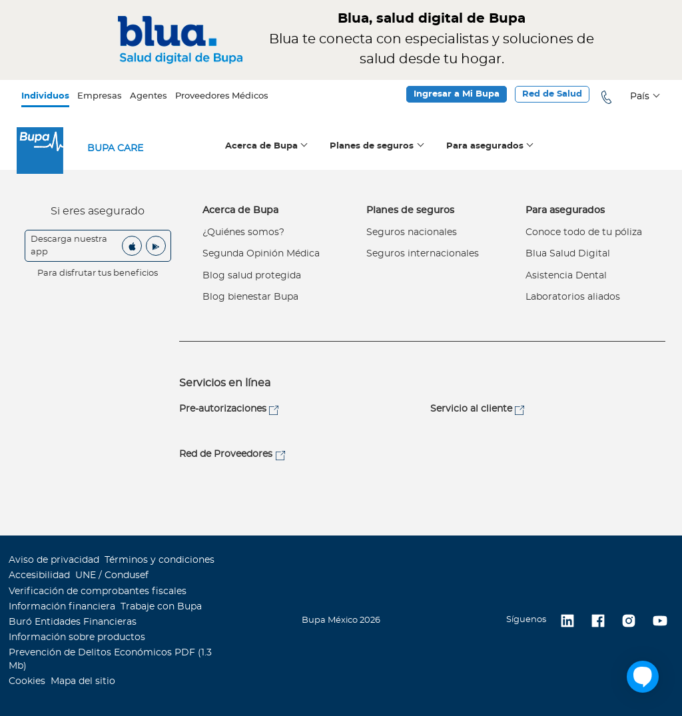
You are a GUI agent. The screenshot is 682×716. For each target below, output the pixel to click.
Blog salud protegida (251, 275)
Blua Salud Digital (567, 253)
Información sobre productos (77, 637)
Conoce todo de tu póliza (583, 232)
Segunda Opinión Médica (261, 253)
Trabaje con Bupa (161, 606)
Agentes (148, 96)
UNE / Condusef (112, 575)
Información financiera (62, 606)
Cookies (27, 681)
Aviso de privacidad (54, 560)
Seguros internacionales (422, 253)
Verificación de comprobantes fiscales (97, 591)
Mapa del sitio (83, 681)
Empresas (99, 96)
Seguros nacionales (411, 232)
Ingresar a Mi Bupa (457, 94)
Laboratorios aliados (572, 297)
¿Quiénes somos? (243, 232)
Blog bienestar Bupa (250, 297)
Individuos (45, 96)
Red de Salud (552, 94)
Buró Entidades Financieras (73, 622)
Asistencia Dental (566, 275)
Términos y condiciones (159, 560)
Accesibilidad (39, 575)
